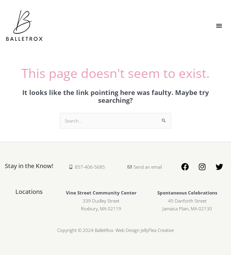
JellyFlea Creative (157, 230)
